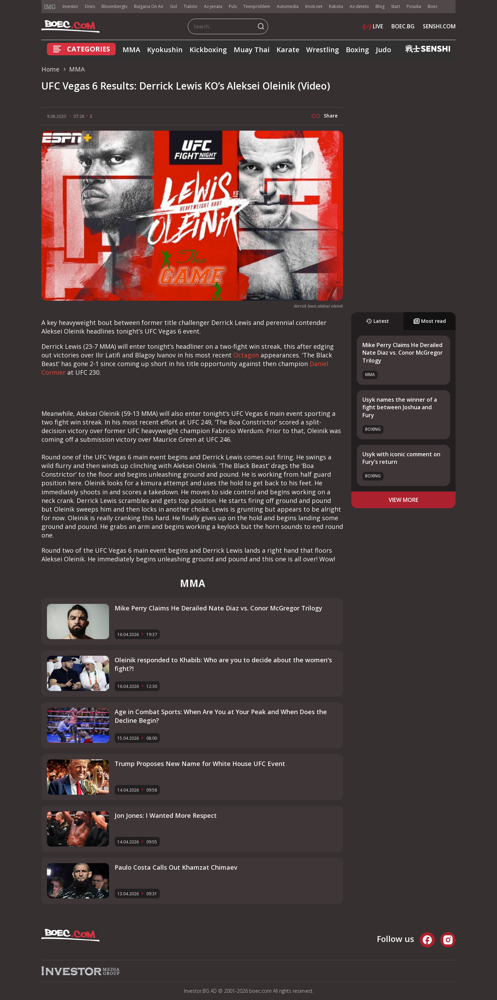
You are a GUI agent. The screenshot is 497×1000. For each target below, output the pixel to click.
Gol (173, 6)
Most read (429, 321)
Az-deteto (359, 6)
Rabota (336, 6)
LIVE (373, 26)
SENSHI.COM (439, 26)
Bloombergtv (114, 6)
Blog (380, 6)
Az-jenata (213, 6)
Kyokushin (165, 49)
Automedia (288, 6)
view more (403, 500)
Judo (383, 49)
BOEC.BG (403, 26)
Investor (70, 6)
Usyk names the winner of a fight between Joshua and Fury (399, 407)
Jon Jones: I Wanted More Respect (166, 815)
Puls (233, 6)
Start (395, 6)
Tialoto (190, 6)
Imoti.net (313, 6)
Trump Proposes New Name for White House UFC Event (200, 763)
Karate (287, 49)
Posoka (414, 6)
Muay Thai (252, 49)
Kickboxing (208, 49)
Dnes (90, 6)
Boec (433, 6)
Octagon (246, 355)
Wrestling (322, 49)
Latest (377, 321)
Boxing (357, 49)
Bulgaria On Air (149, 6)
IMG (50, 6)
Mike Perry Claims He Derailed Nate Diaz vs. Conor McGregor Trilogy (402, 352)
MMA (131, 49)
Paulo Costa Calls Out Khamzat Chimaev (176, 867)
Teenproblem (256, 6)
